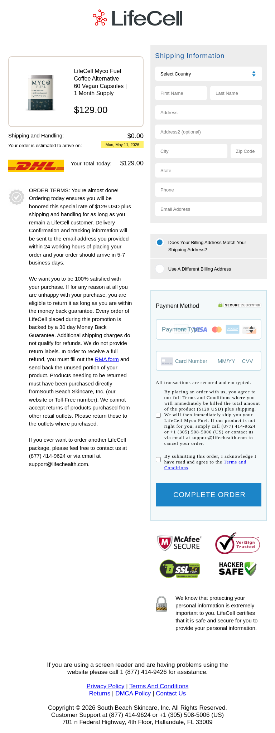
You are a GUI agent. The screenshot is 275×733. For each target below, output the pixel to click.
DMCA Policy (133, 693)
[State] (208, 170)
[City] (191, 151)
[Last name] (236, 93)
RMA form (107, 359)
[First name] (181, 93)
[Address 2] (208, 132)
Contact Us (171, 693)
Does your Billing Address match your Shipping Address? (207, 246)
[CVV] (248, 361)
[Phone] (208, 190)
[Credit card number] (186, 360)
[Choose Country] (208, 74)
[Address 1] (208, 112)
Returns (100, 693)
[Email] (208, 209)
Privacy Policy (106, 686)
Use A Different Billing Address (199, 269)
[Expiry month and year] (230, 361)
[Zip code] (246, 151)
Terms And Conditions (158, 686)
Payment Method (177, 306)
